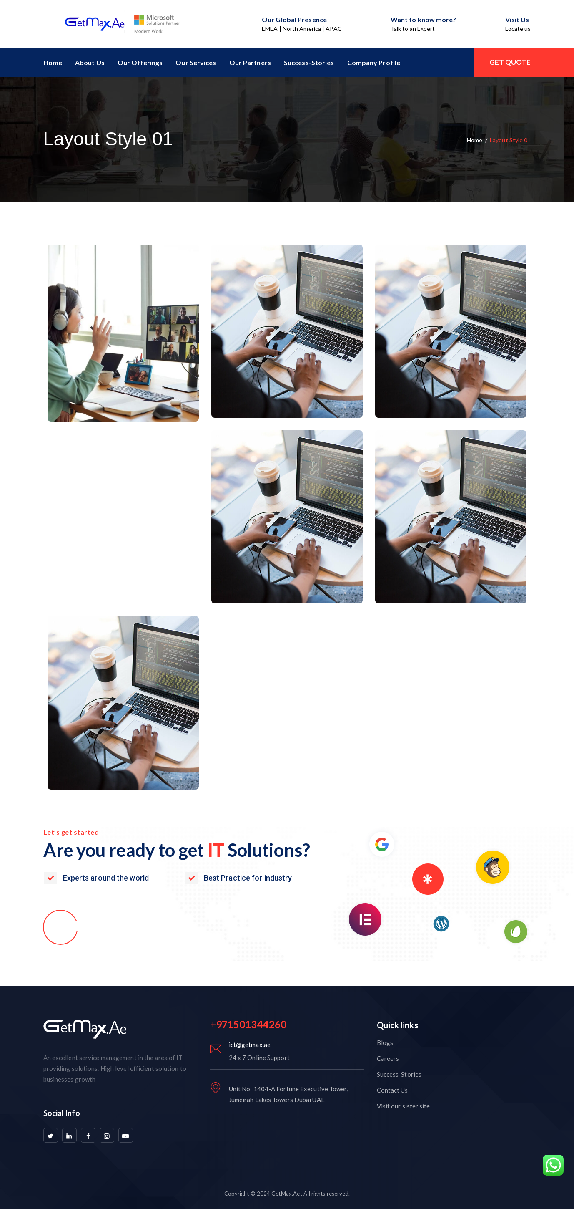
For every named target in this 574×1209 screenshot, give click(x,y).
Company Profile (374, 62)
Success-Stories (309, 62)
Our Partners (250, 62)
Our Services (195, 62)
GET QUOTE (510, 62)
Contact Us (392, 1090)
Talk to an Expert (413, 28)
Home (52, 62)
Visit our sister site (403, 1106)
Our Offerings (140, 62)
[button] (85, 926)
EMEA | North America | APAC (302, 28)
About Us (90, 62)
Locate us (518, 28)
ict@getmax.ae (250, 1044)
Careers (388, 1058)
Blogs (385, 1042)
